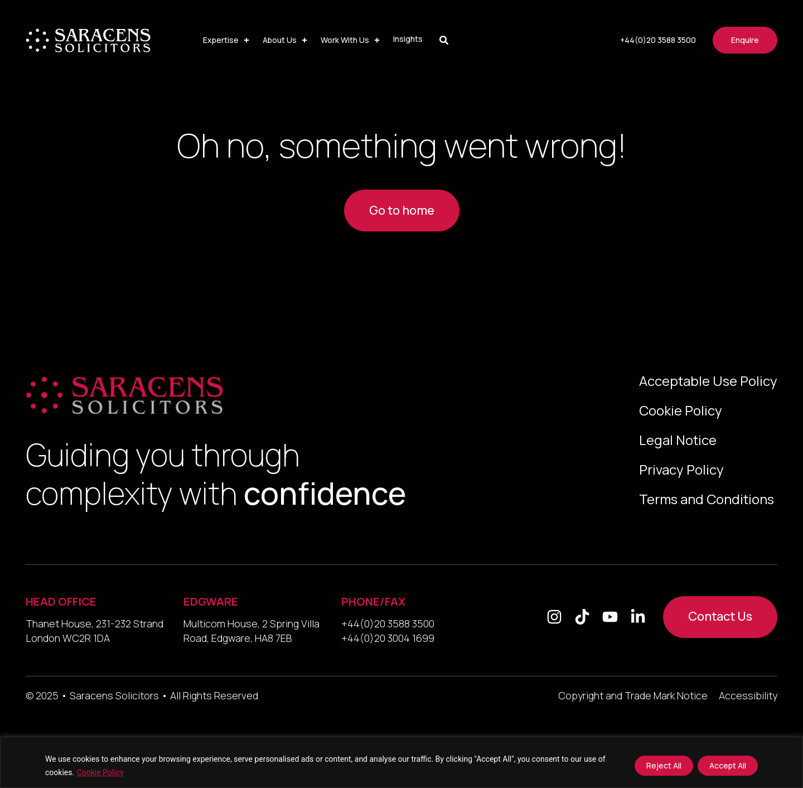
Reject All (663, 765)
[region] (401, 762)
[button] (227, 40)
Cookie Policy (100, 772)
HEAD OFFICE (61, 601)
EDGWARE (210, 601)
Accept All (727, 765)
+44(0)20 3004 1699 (387, 638)
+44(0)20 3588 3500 (387, 623)
